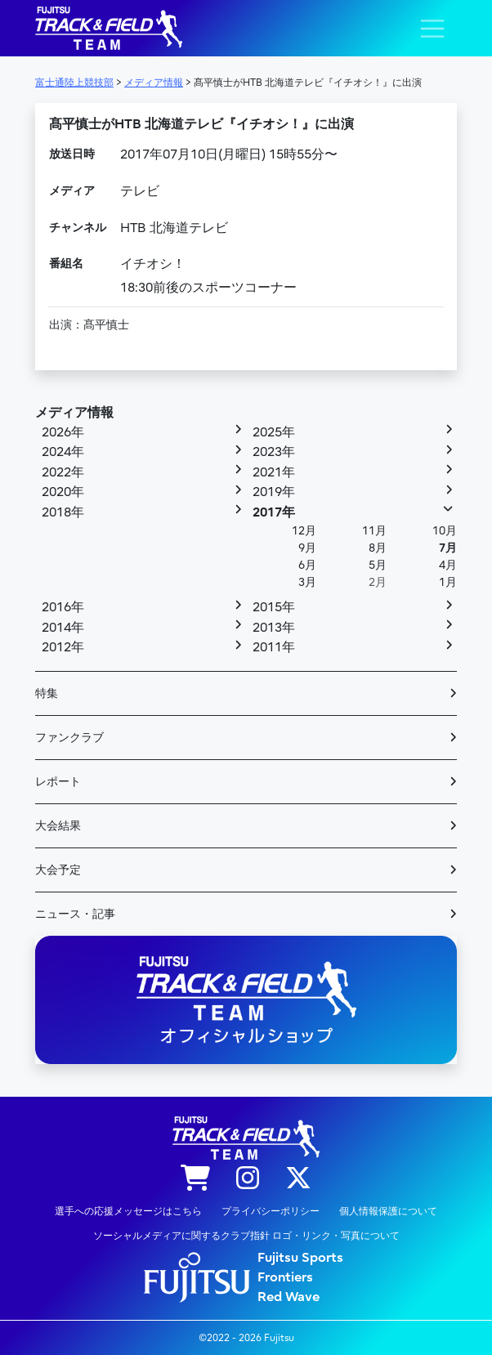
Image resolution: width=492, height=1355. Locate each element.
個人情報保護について (388, 1211)
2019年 (274, 492)
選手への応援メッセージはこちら (128, 1211)
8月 (378, 548)
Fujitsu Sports (300, 1257)
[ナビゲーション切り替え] (432, 29)
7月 (448, 548)
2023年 (274, 452)
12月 (304, 531)
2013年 (274, 627)
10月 (444, 531)
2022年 (63, 472)
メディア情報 (74, 412)
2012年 (63, 647)
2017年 (274, 512)
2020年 (63, 492)
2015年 (274, 607)
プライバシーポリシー (270, 1211)
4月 (448, 565)
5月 (378, 565)
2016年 (63, 607)
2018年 (63, 512)
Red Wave (288, 1297)
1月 (448, 582)
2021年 (274, 472)
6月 (307, 565)
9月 (307, 548)
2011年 (274, 647)
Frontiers (285, 1277)
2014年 (63, 627)
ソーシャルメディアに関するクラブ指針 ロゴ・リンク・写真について (246, 1235)
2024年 (63, 452)
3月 (307, 582)
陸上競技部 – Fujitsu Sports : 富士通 (108, 28)
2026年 (63, 432)
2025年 (274, 432)
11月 (374, 531)
